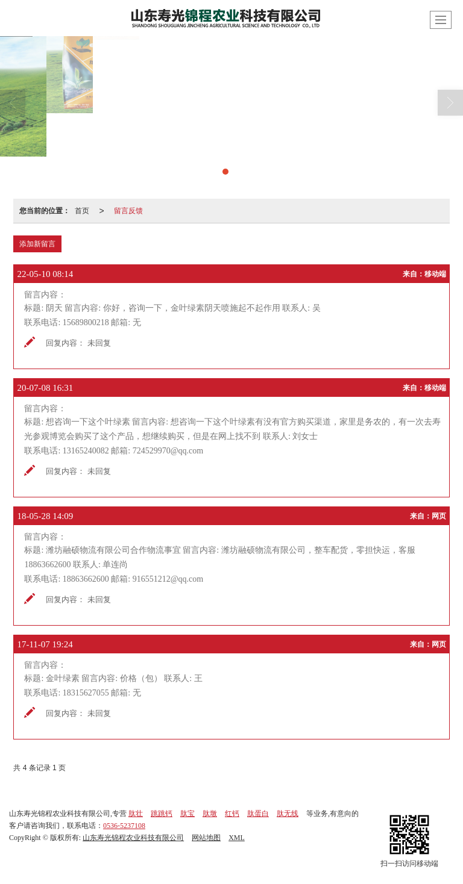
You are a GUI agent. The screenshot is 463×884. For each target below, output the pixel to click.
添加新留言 (37, 244)
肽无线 (287, 813)
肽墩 (210, 813)
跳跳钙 (161, 813)
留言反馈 (128, 211)
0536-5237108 (124, 825)
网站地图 (206, 837)
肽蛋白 (258, 813)
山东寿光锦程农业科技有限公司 (133, 837)
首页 (82, 211)
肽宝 (187, 813)
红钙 (232, 813)
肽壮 (135, 813)
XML (236, 837)
